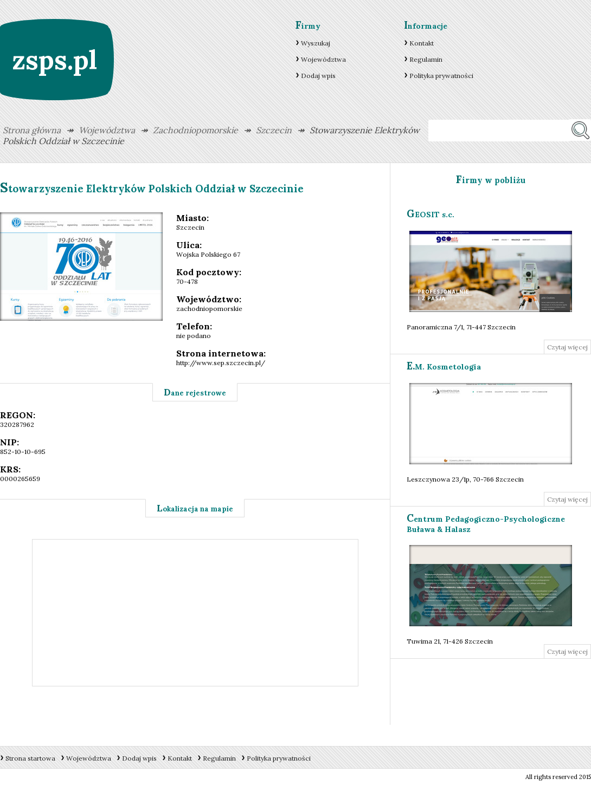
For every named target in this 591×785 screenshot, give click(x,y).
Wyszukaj (315, 43)
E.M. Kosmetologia (444, 367)
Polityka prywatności (441, 76)
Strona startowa (30, 758)
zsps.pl (54, 59)
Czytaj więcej (567, 347)
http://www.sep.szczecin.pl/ (220, 363)
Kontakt (421, 43)
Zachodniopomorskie (195, 130)
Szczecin (274, 130)
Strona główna (32, 130)
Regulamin (425, 59)
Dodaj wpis (318, 76)
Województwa (323, 59)
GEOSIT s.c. (430, 214)
